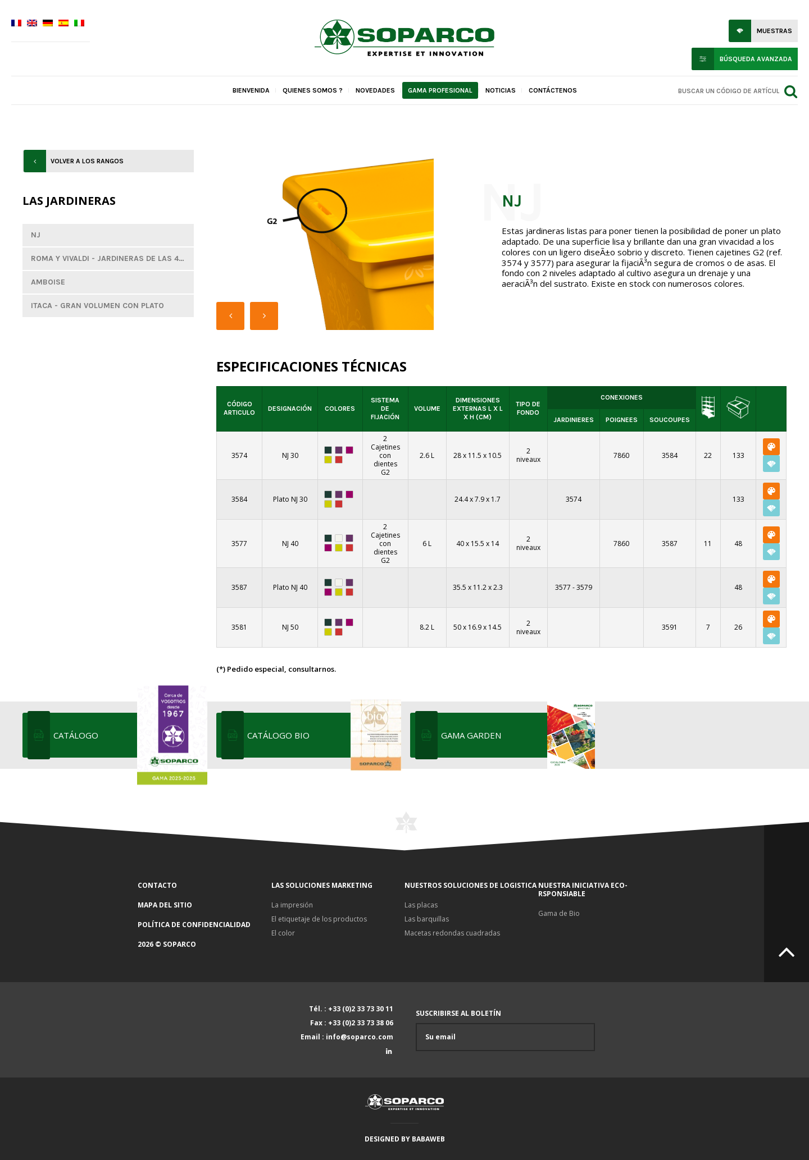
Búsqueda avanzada (756, 59)
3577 (563, 587)
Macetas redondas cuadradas (452, 933)
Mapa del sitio (165, 905)
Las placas (421, 905)
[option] (345, 240)
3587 (670, 543)
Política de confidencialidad (194, 924)
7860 (621, 455)
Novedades (375, 90)
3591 (670, 627)
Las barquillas (426, 919)
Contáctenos (553, 90)
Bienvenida (251, 90)
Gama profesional (440, 90)
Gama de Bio (559, 913)
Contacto (157, 885)
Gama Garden (517, 735)
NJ (35, 235)
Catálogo (129, 735)
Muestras (774, 31)
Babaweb (428, 1139)
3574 (573, 499)
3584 (670, 455)
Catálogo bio (323, 735)
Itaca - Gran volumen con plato (97, 305)
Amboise (48, 282)
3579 (584, 587)
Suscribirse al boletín (505, 1030)
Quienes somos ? (313, 90)
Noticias (500, 90)
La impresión (292, 905)
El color (283, 933)
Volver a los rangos (87, 161)
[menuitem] (16, 24)
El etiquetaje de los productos (319, 919)
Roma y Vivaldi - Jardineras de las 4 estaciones (112, 258)
